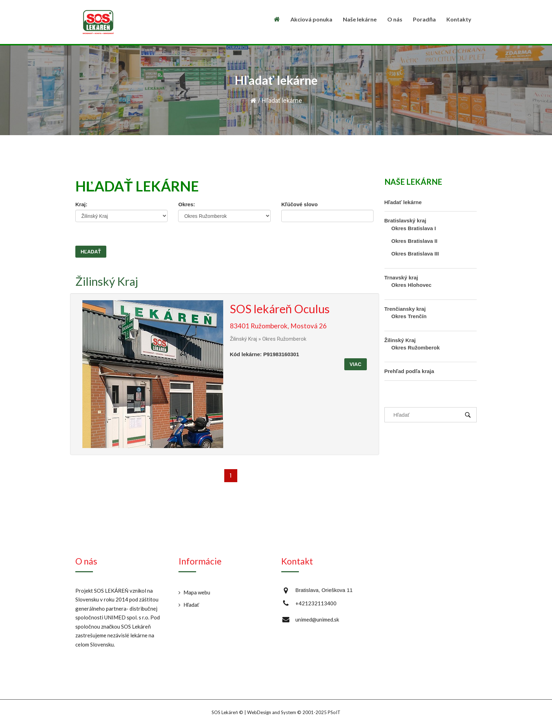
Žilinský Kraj (106, 281)
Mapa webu (196, 592)
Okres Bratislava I (413, 228)
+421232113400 (316, 603)
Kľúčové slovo (299, 204)
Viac (355, 364)
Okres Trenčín (409, 316)
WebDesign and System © (293, 712)
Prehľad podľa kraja (409, 371)
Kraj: (81, 204)
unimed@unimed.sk (317, 619)
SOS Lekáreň (225, 712)
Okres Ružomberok (415, 348)
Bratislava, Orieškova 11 (324, 590)
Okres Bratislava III (415, 254)
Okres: (186, 204)
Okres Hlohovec (411, 285)
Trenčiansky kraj (405, 309)
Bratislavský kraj (405, 220)
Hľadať (191, 604)
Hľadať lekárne (403, 202)
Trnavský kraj (401, 277)
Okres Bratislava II (414, 241)
